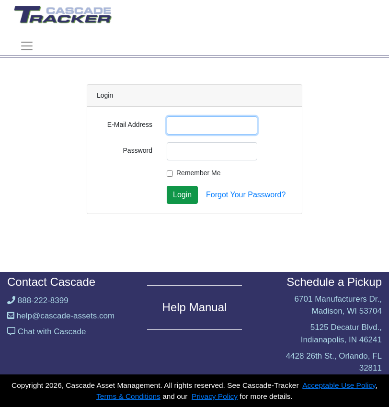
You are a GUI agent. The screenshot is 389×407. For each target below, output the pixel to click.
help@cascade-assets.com (65, 315)
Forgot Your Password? (246, 195)
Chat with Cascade (52, 331)
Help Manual (194, 307)
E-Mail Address (129, 124)
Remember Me (198, 173)
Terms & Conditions (128, 396)
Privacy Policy (215, 396)
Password (137, 150)
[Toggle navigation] (26, 46)
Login (182, 195)
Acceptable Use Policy (338, 385)
